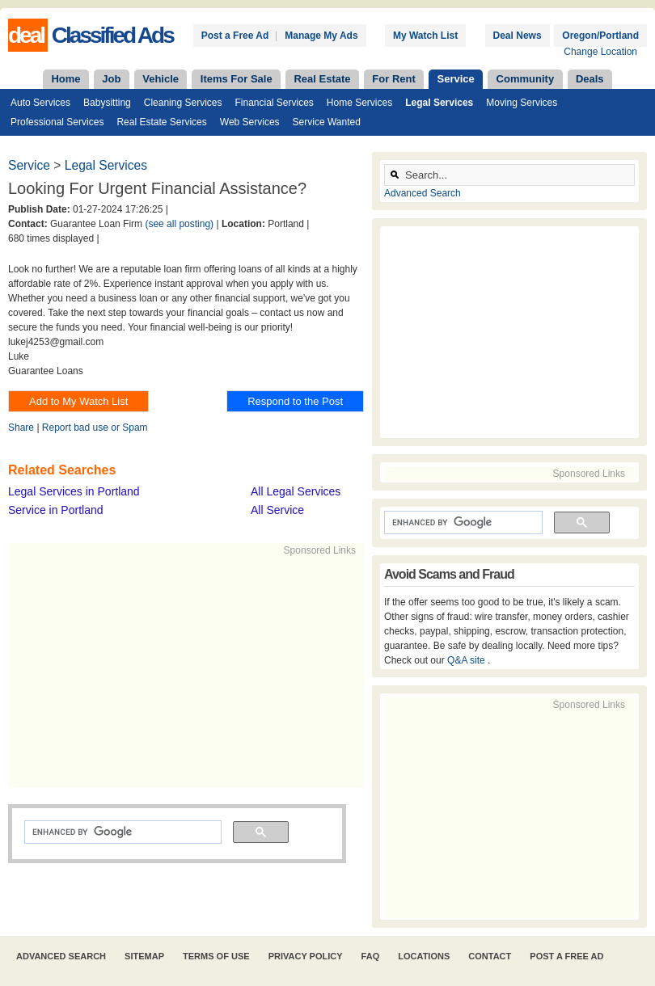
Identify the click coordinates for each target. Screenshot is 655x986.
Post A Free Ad (566, 956)
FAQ (370, 956)
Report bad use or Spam (95, 427)
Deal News (517, 35)
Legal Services (439, 102)
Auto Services (40, 102)
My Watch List (425, 35)
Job (111, 79)
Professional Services (57, 122)
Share (21, 427)
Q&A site (467, 660)
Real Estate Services (161, 122)
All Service (277, 510)
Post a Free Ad (235, 35)
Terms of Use (216, 956)
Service (456, 79)
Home (65, 79)
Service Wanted (327, 122)
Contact (489, 956)
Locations (424, 956)
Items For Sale (237, 79)
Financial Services (274, 102)
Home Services (359, 102)
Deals (590, 79)
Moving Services (521, 102)
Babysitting (107, 102)
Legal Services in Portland (74, 491)
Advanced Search (422, 193)
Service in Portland (56, 510)
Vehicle (160, 79)
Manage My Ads (321, 35)
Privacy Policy (305, 956)
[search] (121, 832)
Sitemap (144, 956)
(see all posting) (179, 224)
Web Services (250, 122)
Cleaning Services (183, 102)
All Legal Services (295, 491)
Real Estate (322, 79)
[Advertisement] (255, 671)
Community (526, 79)
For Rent (393, 79)
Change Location (600, 52)
